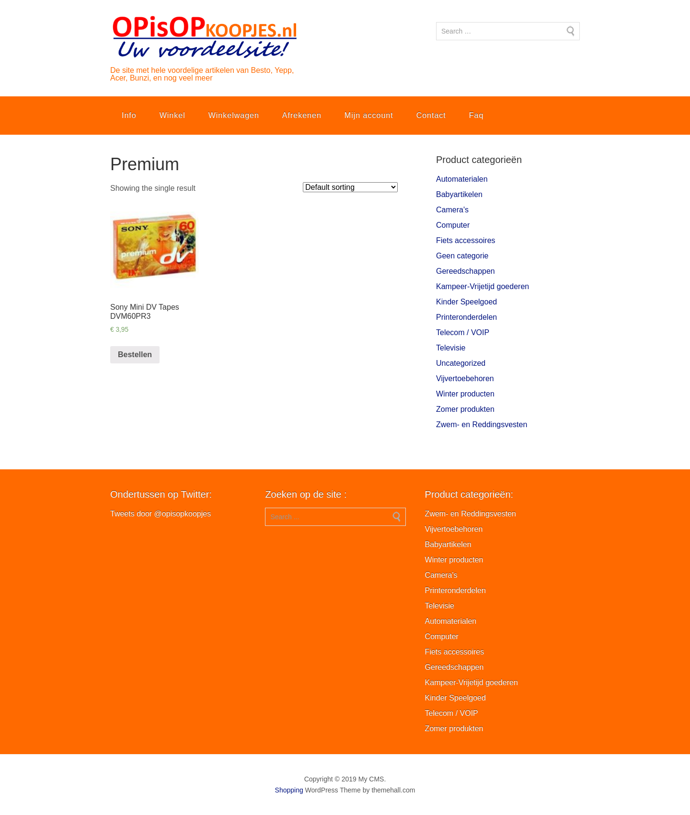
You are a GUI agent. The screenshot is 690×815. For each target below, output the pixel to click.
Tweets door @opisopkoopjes (160, 514)
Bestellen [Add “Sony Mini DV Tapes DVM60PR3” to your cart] (135, 354)
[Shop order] (350, 187)
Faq (476, 115)
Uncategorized (460, 363)
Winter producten (465, 394)
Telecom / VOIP (462, 332)
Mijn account (369, 115)
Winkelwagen (233, 115)
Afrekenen (302, 115)
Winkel (172, 115)
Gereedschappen (465, 271)
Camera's (452, 210)
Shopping (289, 790)
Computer (453, 225)
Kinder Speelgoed (466, 302)
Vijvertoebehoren (465, 378)
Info (129, 115)
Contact (431, 115)
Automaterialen (462, 179)
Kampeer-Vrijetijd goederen (482, 286)
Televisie (450, 348)
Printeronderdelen (466, 317)
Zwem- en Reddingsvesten (481, 424)
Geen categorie (462, 256)
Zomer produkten (465, 409)
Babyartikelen (459, 194)
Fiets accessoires (465, 240)
